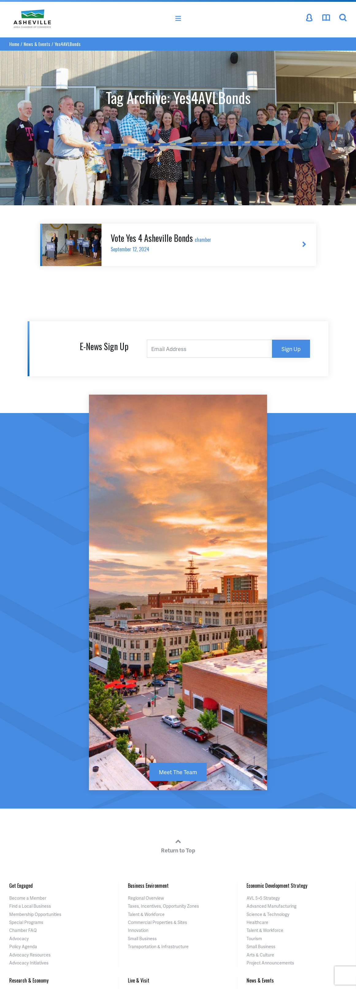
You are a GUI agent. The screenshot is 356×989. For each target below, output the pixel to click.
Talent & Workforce (146, 914)
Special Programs (26, 922)
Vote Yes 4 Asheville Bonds (197, 242)
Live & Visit (138, 980)
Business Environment (148, 885)
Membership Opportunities (35, 914)
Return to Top (178, 845)
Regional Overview (146, 898)
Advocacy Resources (30, 955)
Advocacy (19, 938)
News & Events (37, 44)
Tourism (254, 938)
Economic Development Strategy (277, 885)
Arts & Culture (260, 955)
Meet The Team (178, 772)
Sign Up (290, 349)
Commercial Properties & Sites (157, 922)
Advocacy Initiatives (28, 963)
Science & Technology (268, 914)
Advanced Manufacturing (272, 906)
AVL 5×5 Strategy (263, 898)
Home (14, 44)
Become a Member (27, 898)
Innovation (138, 930)
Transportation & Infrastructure (158, 946)
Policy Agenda (23, 946)
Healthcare (257, 922)
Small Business (142, 938)
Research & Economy (28, 980)
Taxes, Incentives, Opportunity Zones (163, 906)
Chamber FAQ (23, 930)
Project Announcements (270, 963)
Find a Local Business (30, 906)
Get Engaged (21, 885)
